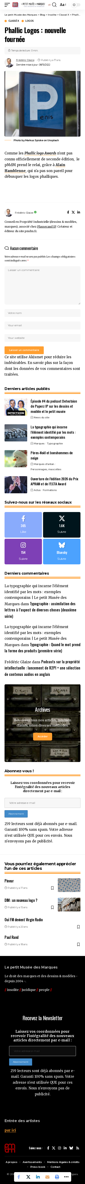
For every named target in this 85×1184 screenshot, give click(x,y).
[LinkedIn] (78, 213)
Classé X (13, 21)
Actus (37, 490)
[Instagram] (23, 551)
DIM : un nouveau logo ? (21, 900)
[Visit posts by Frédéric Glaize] (9, 62)
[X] (73, 213)
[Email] (47, 1177)
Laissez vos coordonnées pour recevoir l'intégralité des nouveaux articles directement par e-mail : (42, 787)
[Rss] (77, 1148)
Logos (29, 21)
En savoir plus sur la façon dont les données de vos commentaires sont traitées (42, 369)
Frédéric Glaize (25, 60)
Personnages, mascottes (46, 469)
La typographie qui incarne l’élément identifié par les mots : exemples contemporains (53, 432)
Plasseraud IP (46, 226)
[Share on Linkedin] (38, 1177)
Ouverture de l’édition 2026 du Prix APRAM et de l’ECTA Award (54, 481)
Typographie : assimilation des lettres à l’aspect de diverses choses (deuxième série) (40, 610)
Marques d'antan (44, 464)
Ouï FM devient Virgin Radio (24, 919)
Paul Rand (12, 937)
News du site (41, 417)
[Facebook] (68, 213)
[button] (8, 5)
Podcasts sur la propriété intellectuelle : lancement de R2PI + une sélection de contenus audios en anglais (42, 668)
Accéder (43, 736)
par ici (10, 1130)
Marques (39, 443)
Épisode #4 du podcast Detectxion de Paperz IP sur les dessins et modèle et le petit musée (54, 406)
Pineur (9, 881)
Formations (50, 490)
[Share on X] (28, 1177)
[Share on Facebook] (19, 1177)
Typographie (55, 443)
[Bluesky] (61, 551)
